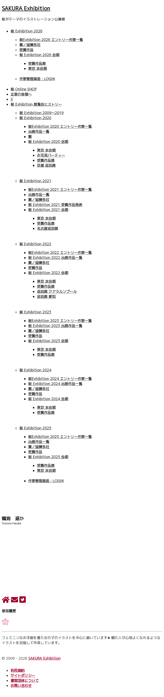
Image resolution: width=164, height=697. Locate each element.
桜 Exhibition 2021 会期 (48, 209)
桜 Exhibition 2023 (35, 312)
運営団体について (25, 680)
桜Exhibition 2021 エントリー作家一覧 (60, 189)
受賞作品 (26, 49)
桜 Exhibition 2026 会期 (39, 55)
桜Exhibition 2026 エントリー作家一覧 (51, 39)
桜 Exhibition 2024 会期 (48, 398)
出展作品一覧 (38, 131)
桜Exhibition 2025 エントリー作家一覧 (60, 436)
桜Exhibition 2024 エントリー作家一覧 (60, 378)
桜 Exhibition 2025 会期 (48, 456)
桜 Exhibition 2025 (35, 428)
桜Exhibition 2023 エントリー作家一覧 (60, 320)
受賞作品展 (37, 63)
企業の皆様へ (21, 94)
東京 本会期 (37, 68)
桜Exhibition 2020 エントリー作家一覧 (60, 126)
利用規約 (18, 670)
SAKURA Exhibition (26, 8)
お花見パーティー (51, 155)
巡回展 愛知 (46, 296)
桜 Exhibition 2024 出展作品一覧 (55, 383)
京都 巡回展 (46, 165)
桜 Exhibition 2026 (26, 31)
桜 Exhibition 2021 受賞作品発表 (55, 204)
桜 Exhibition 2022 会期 (48, 272)
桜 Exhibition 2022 (35, 244)
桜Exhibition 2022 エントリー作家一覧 (60, 252)
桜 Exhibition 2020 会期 (48, 141)
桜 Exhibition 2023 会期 (48, 341)
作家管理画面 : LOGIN (37, 78)
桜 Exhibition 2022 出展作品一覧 (55, 257)
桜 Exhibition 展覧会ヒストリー (36, 104)
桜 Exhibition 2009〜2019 (41, 112)
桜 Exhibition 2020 (35, 118)
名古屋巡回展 (47, 228)
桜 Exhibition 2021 (35, 181)
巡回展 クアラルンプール (57, 291)
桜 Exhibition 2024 (35, 370)
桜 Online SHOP (24, 89)
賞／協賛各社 (29, 44)
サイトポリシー (23, 675)
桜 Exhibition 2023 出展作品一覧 (55, 325)
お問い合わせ (21, 685)
